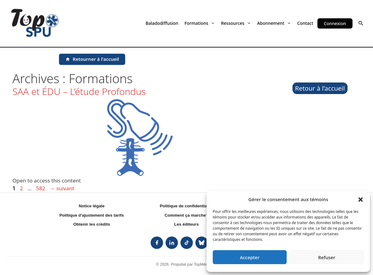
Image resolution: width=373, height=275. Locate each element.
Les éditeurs (186, 224)
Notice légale (92, 206)
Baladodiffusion (162, 23)
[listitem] (157, 243)
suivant (62, 188)
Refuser (326, 257)
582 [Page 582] (41, 188)
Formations (199, 23)
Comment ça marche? (186, 215)
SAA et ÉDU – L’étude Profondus (79, 91)
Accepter (249, 257)
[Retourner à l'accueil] (92, 59)
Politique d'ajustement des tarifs (92, 215)
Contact (305, 23)
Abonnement (274, 23)
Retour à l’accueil (320, 88)
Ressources (236, 23)
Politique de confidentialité (186, 206)
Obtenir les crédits (91, 224)
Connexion (335, 23)
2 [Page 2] (22, 188)
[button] (360, 199)
